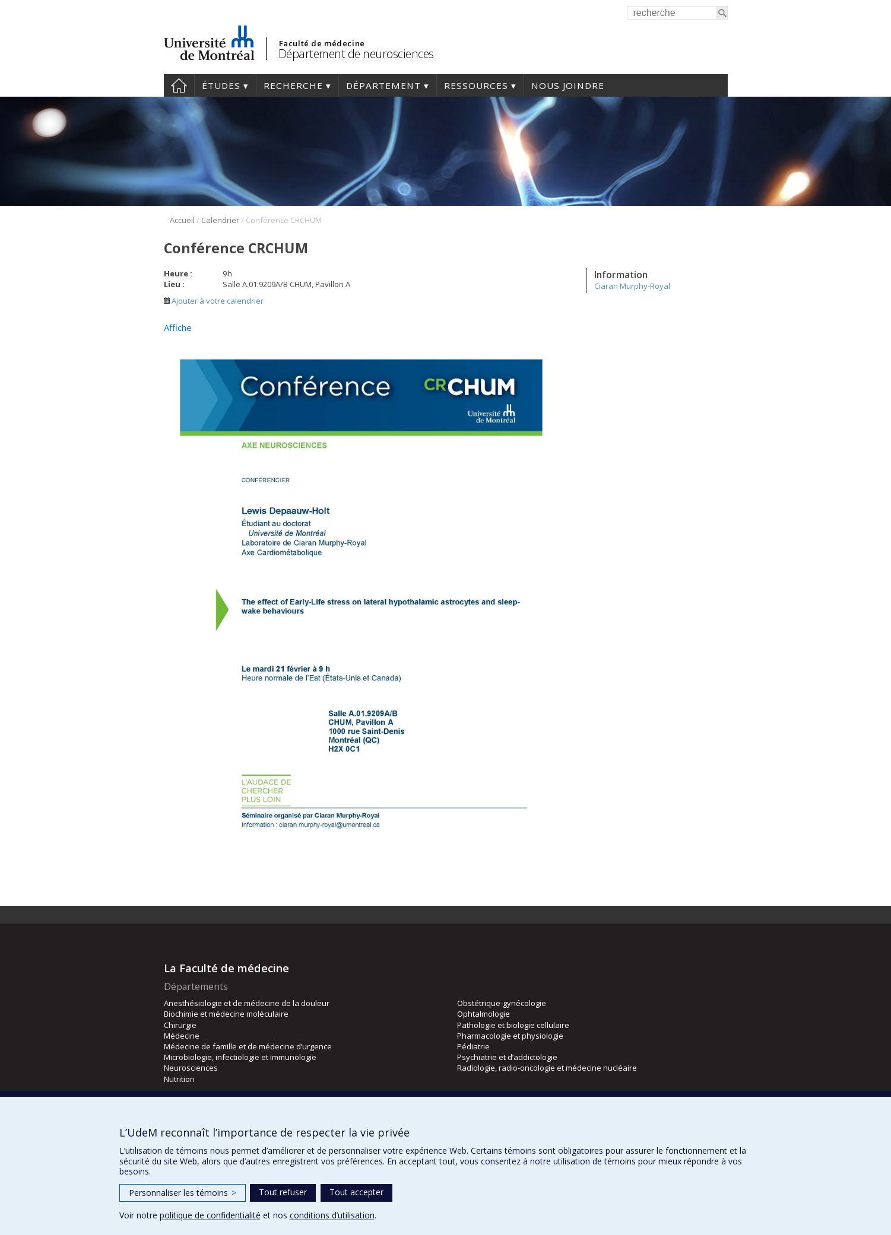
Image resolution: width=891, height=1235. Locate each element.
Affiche (178, 327)
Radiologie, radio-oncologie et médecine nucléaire (547, 1067)
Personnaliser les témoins (182, 1192)
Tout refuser (283, 1192)
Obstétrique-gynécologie (501, 1003)
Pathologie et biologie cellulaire (513, 1025)
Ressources (476, 85)
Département (383, 85)
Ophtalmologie (483, 1013)
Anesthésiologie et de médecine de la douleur (246, 1003)
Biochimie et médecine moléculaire (226, 1013)
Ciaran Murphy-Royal (632, 286)
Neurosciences (191, 1067)
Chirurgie (180, 1025)
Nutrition (179, 1079)
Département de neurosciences (356, 54)
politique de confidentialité (210, 1215)
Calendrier (220, 220)
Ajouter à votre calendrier (214, 300)
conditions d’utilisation (332, 1215)
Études (221, 85)
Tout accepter (356, 1192)
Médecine (181, 1035)
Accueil (179, 85)
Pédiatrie (473, 1046)
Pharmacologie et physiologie (510, 1035)
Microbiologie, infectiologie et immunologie (240, 1057)
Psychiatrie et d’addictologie (507, 1057)
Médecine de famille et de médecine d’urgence (248, 1046)
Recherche (293, 85)
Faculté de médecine (322, 43)
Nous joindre (567, 85)
